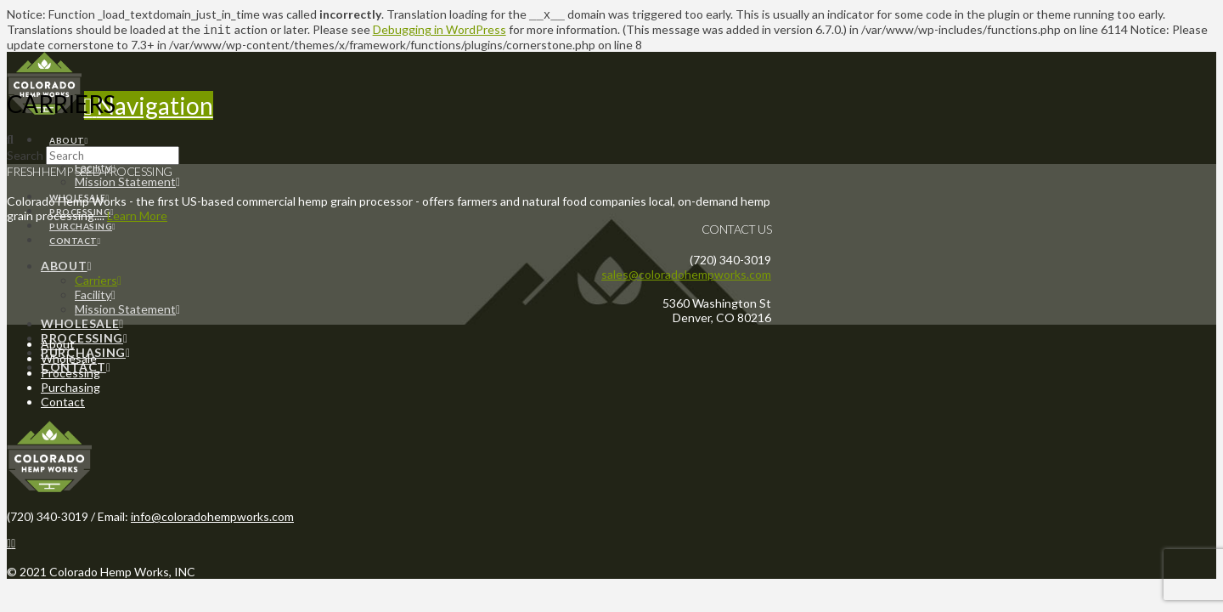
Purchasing (70, 389)
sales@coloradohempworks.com (686, 276)
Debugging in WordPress (439, 31)
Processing (70, 374)
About (58, 345)
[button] (148, 107)
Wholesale (69, 360)
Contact (63, 403)
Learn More (137, 217)
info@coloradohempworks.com (212, 518)
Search (25, 157)
